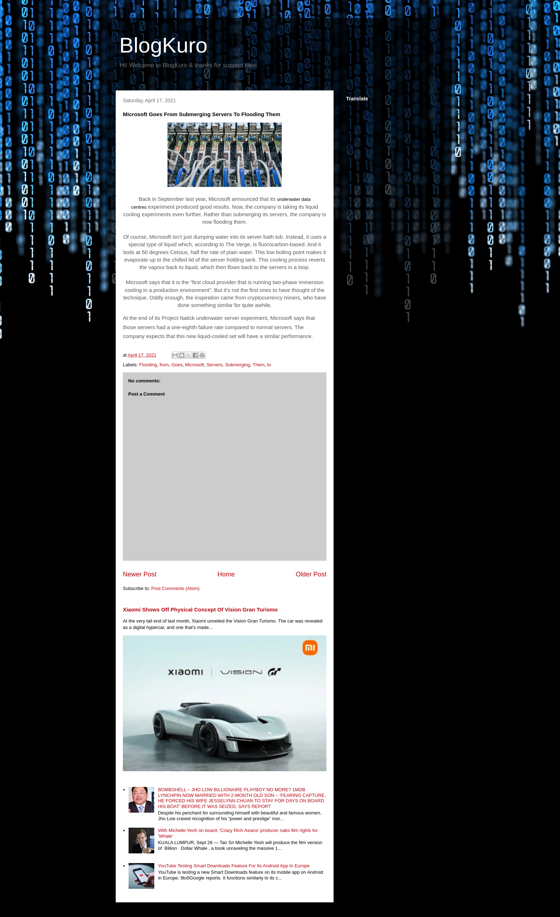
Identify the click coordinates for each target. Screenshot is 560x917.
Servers (214, 364)
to (269, 364)
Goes (176, 364)
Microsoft (194, 364)
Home (226, 574)
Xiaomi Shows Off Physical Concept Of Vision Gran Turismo (200, 609)
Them (258, 364)
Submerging (237, 364)
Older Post (311, 574)
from (164, 364)
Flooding (148, 364)
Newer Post (139, 574)
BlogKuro (163, 45)
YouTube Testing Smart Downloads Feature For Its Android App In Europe (233, 865)
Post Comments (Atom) (175, 588)
